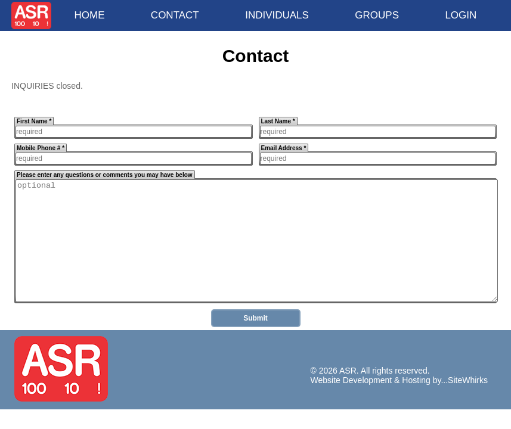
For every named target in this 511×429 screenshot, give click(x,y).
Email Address (283, 148)
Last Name (278, 121)
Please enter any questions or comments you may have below (105, 175)
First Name (34, 121)
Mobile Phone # (40, 148)
